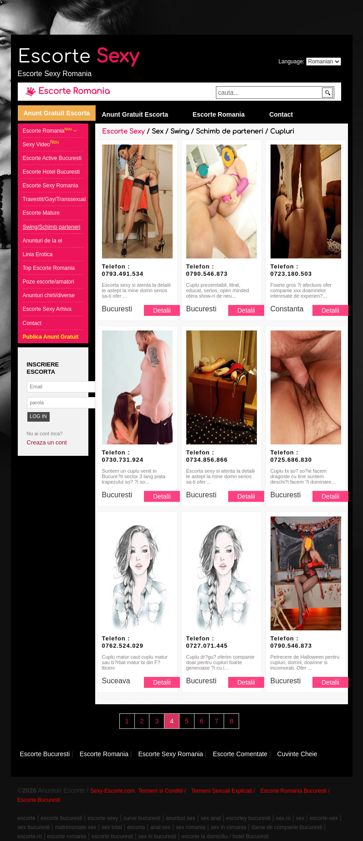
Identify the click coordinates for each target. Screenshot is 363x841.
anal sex (160, 827)
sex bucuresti (34, 827)
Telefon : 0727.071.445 (207, 642)
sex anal (210, 818)
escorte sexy (102, 818)
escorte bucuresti (61, 818)
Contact (281, 114)
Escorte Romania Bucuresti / (295, 791)
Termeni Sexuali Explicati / (223, 791)
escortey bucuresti (248, 818)
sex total (112, 827)
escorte (27, 818)
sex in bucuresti (157, 836)
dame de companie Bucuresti (286, 827)
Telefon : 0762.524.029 (123, 642)
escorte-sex (324, 818)
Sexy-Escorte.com (112, 791)
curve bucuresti (141, 818)
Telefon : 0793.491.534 (123, 270)
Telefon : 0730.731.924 (123, 456)
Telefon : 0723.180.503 (291, 270)
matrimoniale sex (76, 827)
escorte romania (66, 836)
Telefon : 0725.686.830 (291, 456)
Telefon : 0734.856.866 (207, 456)
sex (300, 818)
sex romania (190, 827)
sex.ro (283, 818)
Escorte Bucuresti (39, 800)
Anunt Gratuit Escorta (57, 113)
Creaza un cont (47, 442)
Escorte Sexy (123, 131)
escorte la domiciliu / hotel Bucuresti (224, 836)
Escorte (78, 56)
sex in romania (228, 827)
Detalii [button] (162, 310)
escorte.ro (30, 836)
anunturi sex (180, 818)
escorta (136, 827)
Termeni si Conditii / (162, 791)
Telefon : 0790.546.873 (207, 270)
